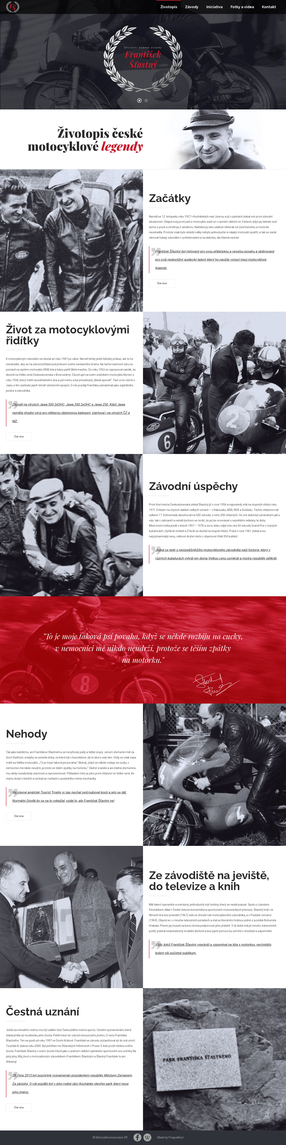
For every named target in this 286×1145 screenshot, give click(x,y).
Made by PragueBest (170, 1137)
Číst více (162, 283)
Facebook (137, 1137)
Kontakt (269, 7)
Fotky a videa (242, 7)
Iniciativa (214, 7)
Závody (191, 7)
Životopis (168, 7)
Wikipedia (147, 1137)
